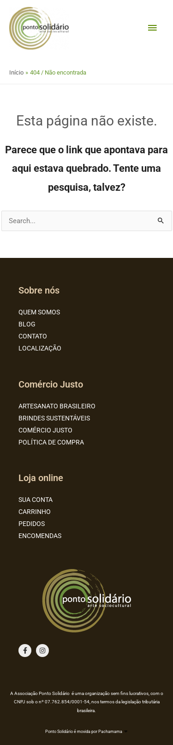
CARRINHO (34, 511)
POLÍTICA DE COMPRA (51, 442)
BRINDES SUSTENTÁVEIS (54, 418)
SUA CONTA (35, 499)
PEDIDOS (31, 523)
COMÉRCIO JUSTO (45, 430)
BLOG (27, 324)
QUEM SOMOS (39, 312)
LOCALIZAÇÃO (39, 348)
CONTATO (32, 336)
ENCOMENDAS (39, 535)
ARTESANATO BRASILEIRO (56, 406)
